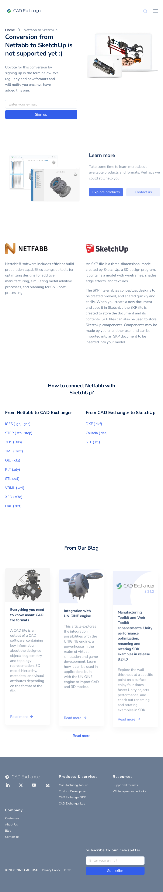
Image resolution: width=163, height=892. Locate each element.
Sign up (41, 114)
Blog (8, 831)
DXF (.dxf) (13, 506)
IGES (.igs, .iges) (17, 423)
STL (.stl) (12, 478)
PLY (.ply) (12, 469)
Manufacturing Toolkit (73, 785)
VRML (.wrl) (14, 487)
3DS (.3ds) (13, 442)
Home (10, 30)
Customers (12, 818)
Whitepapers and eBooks (129, 791)
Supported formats (125, 785)
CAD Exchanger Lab (72, 804)
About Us (11, 825)
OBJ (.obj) (12, 460)
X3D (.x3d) (13, 497)
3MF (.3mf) (14, 451)
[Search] (145, 11)
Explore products (115, 192)
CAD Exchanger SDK (72, 797)
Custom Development (73, 791)
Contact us (12, 837)
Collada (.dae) (97, 433)
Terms (67, 870)
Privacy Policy (51, 870)
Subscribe (115, 870)
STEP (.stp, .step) (18, 433)
